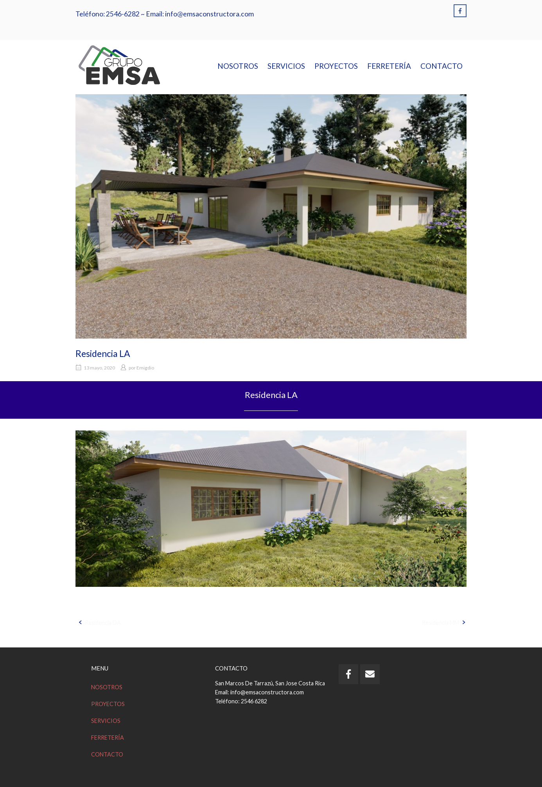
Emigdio (145, 368)
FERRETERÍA (389, 65)
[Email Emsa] (370, 674)
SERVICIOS (286, 65)
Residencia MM (440, 622)
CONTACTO (441, 65)
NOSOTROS (237, 65)
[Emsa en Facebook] (460, 10)
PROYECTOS (336, 65)
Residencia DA (103, 622)
